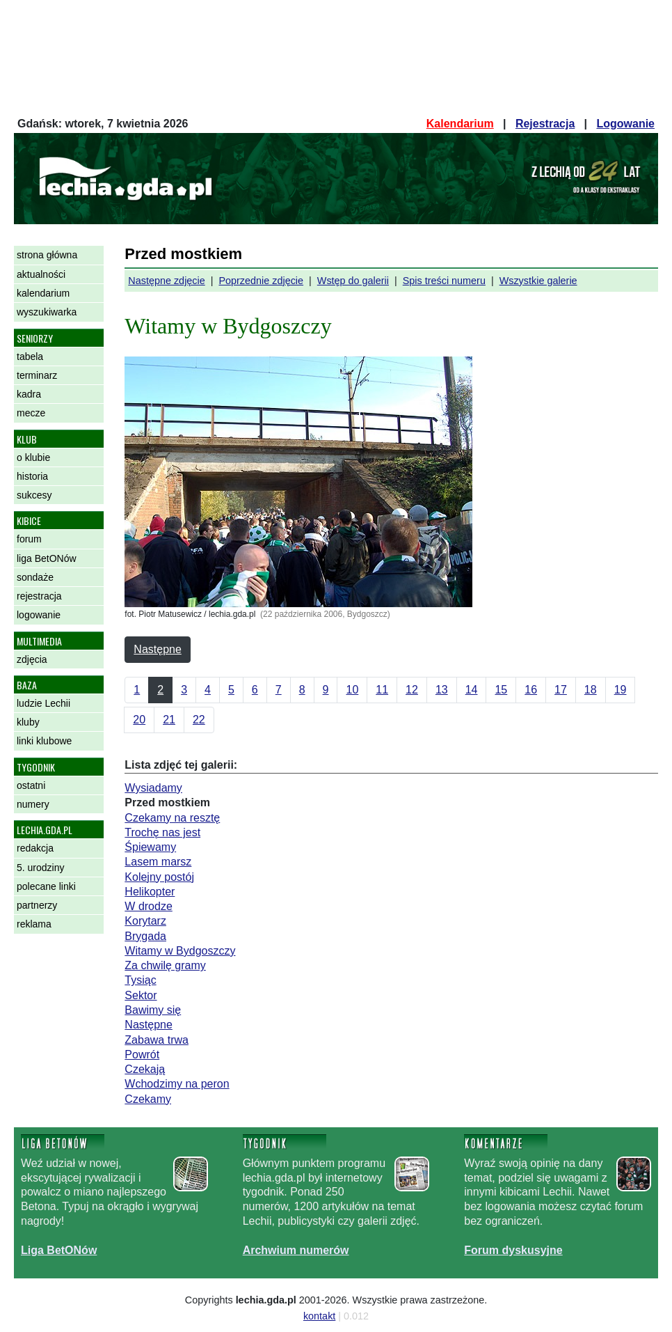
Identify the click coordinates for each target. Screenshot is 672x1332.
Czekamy (148, 1099)
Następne (158, 649)
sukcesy (34, 495)
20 (139, 720)
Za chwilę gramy (165, 965)
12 (412, 690)
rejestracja (39, 596)
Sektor (141, 995)
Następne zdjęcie (166, 280)
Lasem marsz (158, 862)
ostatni (31, 785)
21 (169, 720)
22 (199, 720)
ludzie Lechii (43, 703)
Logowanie (625, 124)
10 (352, 690)
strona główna (47, 254)
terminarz (37, 375)
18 (590, 690)
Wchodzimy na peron (177, 1084)
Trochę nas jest (162, 832)
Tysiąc (140, 980)
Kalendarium (460, 124)
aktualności (41, 274)
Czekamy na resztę (172, 818)
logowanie (39, 614)
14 (471, 690)
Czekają (145, 1069)
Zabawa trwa (157, 1040)
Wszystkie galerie (538, 280)
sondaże (35, 577)
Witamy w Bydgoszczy (180, 951)
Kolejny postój (159, 877)
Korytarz (145, 921)
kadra (29, 394)
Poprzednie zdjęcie (260, 280)
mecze (31, 412)
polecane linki (46, 886)
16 (531, 690)
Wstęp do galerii (353, 280)
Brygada (145, 936)
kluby (28, 722)
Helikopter (150, 892)
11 (382, 690)
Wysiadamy (153, 788)
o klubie (33, 457)
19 (620, 690)
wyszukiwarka (47, 312)
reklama (34, 924)
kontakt (319, 1316)
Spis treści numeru (444, 280)
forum (29, 538)
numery (33, 804)
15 (501, 690)
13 (441, 690)
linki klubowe (44, 740)
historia (32, 476)
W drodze (148, 906)
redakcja (35, 848)
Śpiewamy (150, 847)
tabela (30, 356)
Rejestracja (545, 124)
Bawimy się (153, 1010)
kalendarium (43, 293)
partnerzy (37, 905)
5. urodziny (40, 867)
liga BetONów (47, 558)
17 (560, 690)
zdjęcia (32, 659)
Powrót (142, 1054)
